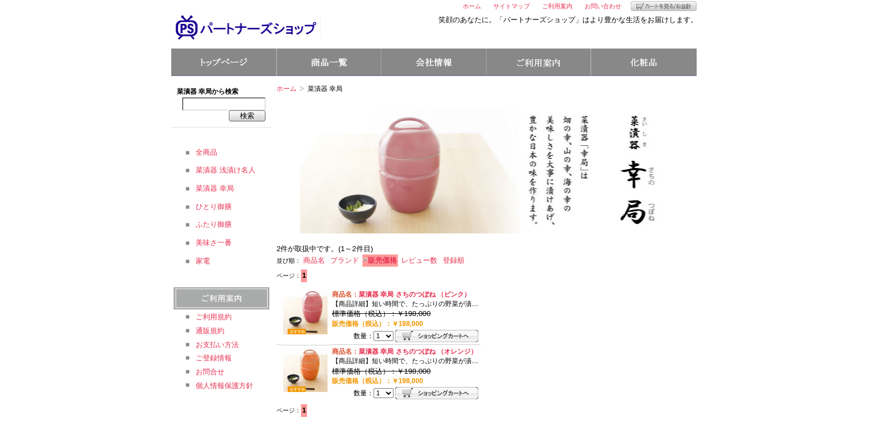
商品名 (314, 260)
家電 (203, 261)
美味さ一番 (214, 242)
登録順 (453, 260)
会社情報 (433, 62)
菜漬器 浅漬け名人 (225, 170)
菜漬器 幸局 (215, 188)
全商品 (206, 152)
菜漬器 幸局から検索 (207, 91)
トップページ (223, 62)
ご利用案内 (557, 6)
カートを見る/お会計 (664, 6)
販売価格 (382, 260)
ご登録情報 (214, 358)
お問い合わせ (603, 6)
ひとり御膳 (214, 206)
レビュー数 (419, 260)
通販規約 (210, 331)
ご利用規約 (214, 317)
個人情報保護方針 (224, 385)
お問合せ (210, 372)
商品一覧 (328, 62)
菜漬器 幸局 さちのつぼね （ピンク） (415, 294)
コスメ (644, 62)
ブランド (344, 260)
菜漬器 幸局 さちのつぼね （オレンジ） (418, 351)
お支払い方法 (217, 344)
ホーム (472, 6)
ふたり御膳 (214, 224)
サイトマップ (511, 6)
